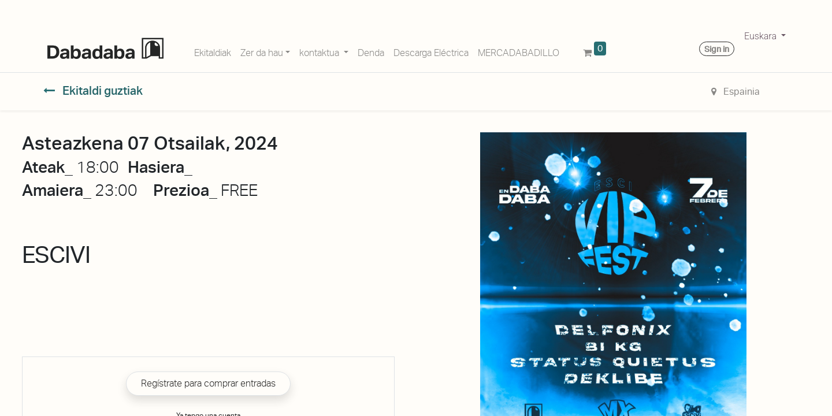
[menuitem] (213, 51)
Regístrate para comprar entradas (208, 383)
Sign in (716, 49)
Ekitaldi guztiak (93, 91)
